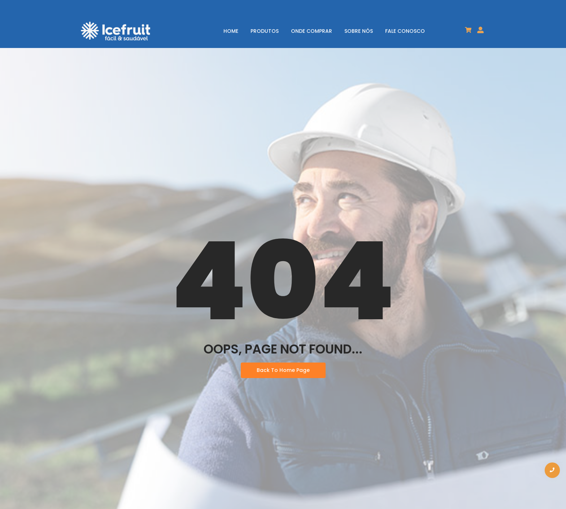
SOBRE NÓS (358, 31)
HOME (230, 31)
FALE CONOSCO (405, 31)
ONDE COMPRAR (311, 31)
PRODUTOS (265, 31)
